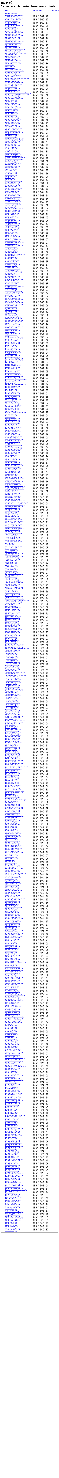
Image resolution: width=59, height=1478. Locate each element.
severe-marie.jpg (11, 338)
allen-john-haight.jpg (13, 1463)
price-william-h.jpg (12, 419)
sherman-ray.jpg (11, 301)
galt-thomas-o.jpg (11, 1023)
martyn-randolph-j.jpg (13, 614)
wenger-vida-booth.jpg (13, 88)
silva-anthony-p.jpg (12, 282)
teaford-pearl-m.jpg (12, 220)
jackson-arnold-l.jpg (12, 852)
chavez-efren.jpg (11, 1255)
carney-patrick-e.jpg (12, 1279)
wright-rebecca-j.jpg (12, 25)
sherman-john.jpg (11, 317)
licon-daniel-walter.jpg (14, 662)
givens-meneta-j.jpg (12, 1000)
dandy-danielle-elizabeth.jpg (15, 1153)
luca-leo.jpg (9, 651)
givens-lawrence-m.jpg (13, 1001)
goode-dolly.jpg (11, 991)
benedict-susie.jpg (12, 1403)
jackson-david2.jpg (12, 845)
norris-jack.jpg (11, 496)
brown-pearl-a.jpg (11, 1325)
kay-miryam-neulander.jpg (14, 774)
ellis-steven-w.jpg (12, 1084)
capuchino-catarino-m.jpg (14, 1294)
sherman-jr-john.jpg (12, 315)
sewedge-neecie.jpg (12, 336)
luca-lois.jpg (10, 649)
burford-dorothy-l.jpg (13, 1315)
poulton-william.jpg (12, 424)
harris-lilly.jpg (11, 933)
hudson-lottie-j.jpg (12, 866)
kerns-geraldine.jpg (12, 751)
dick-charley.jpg (11, 1112)
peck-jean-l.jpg (11, 466)
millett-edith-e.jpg (12, 553)
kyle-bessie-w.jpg (11, 725)
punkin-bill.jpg (11, 414)
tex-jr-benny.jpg (11, 201)
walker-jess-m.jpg (11, 135)
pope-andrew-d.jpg (11, 433)
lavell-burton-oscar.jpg (14, 697)
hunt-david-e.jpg (11, 861)
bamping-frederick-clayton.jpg (16, 1426)
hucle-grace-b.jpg (11, 871)
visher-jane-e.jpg (11, 153)
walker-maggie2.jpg (12, 128)
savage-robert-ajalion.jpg (14, 350)
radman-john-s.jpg (11, 399)
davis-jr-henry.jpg (12, 1125)
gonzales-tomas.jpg (12, 996)
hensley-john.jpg (11, 898)
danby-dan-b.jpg (11, 1156)
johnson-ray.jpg (11, 783)
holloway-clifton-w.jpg (13, 889)
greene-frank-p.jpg (12, 975)
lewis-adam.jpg (10, 679)
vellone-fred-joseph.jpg (14, 157)
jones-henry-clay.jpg (12, 778)
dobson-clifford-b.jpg (13, 1105)
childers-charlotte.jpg (13, 1225)
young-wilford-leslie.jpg (14, 19)
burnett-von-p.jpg (11, 1304)
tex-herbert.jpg (11, 204)
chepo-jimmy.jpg (11, 1243)
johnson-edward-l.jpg (12, 801)
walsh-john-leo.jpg (12, 107)
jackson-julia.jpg (11, 836)
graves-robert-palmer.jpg (14, 977)
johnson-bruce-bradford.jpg (15, 804)
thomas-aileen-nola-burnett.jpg (16, 187)
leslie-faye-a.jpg (11, 685)
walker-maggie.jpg (11, 130)
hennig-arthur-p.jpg (12, 905)
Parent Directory (11, 14)
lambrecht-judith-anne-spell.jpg (17, 718)
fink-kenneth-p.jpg (12, 1063)
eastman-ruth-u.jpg (12, 1095)
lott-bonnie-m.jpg (11, 658)
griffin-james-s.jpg (12, 964)
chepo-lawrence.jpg (12, 1239)
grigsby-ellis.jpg (11, 961)
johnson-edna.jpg (11, 803)
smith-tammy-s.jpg (11, 255)
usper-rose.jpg (10, 171)
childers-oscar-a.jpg (12, 1223)
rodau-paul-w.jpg (11, 364)
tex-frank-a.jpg (11, 208)
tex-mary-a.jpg (10, 195)
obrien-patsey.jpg (11, 491)
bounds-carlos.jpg (11, 1350)
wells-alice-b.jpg (11, 93)
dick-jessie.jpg (11, 1111)
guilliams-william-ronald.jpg (15, 957)
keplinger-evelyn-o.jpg (13, 753)
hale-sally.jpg (10, 950)
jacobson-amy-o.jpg (12, 824)
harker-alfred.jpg (11, 942)
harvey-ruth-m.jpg (11, 922)
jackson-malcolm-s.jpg (13, 832)
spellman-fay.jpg (11, 245)
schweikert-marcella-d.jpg (14, 341)
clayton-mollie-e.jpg (12, 1214)
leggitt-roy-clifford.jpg (14, 686)
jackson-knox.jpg (11, 834)
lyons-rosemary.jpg (12, 639)
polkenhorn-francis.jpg (13, 447)
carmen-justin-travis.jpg (14, 1288)
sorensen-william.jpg (12, 250)
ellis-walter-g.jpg (12, 1082)
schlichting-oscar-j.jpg (14, 348)
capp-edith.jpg (10, 1295)
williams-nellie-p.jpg (13, 58)
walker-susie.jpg (11, 118)
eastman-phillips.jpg (12, 1096)
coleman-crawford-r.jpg (13, 1197)
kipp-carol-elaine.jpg (13, 737)
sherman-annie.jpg (11, 327)
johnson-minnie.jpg (12, 787)
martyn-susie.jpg (11, 612)
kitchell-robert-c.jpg (13, 732)
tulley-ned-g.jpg (11, 178)
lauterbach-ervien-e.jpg (14, 702)
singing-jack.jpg (11, 276)
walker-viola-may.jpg (12, 114)
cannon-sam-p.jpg (11, 1297)
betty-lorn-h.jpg (11, 1364)
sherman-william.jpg (12, 287)
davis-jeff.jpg (10, 1128)
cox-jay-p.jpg (10, 1167)
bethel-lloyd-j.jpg (12, 1380)
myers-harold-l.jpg (12, 514)
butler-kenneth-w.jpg (12, 1299)
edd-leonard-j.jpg (11, 1091)
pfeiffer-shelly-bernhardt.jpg (16, 459)
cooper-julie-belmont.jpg (14, 1170)
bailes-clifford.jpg (12, 1431)
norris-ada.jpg (10, 498)
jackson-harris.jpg (12, 843)
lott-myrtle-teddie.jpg (13, 653)
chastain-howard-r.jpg (13, 1257)
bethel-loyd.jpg (11, 1378)
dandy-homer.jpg (11, 1147)
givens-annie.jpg (11, 1003)
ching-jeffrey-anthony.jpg (14, 1218)
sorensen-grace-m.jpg (12, 252)
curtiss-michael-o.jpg (13, 1158)
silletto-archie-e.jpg (13, 285)
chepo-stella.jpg (11, 1232)
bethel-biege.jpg (11, 1397)
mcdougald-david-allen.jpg (14, 584)
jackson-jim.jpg (11, 838)
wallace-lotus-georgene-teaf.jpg (17, 111)
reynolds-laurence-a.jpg (14, 382)
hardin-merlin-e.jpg (12, 943)
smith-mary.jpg (10, 260)
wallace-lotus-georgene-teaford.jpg (18, 109)
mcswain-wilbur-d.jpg (12, 565)
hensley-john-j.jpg (12, 899)
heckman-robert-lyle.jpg (14, 910)
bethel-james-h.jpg (12, 1385)
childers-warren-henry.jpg (14, 1221)
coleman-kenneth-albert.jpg (15, 1191)
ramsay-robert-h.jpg (12, 394)
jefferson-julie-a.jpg (13, 813)
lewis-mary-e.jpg (11, 672)
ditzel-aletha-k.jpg (12, 1109)
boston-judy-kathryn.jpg (14, 1352)
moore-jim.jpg (10, 546)
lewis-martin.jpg (11, 674)
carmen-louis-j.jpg (12, 1287)
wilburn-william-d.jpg (13, 72)
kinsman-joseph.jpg (12, 746)
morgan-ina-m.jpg (11, 542)
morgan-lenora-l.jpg (12, 540)
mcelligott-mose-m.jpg (13, 579)
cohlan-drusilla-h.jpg (13, 1206)
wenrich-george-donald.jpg (14, 83)
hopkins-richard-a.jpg (13, 880)
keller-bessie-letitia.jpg (14, 773)
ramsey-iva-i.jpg (11, 391)
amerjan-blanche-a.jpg (13, 1455)
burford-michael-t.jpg (13, 1311)
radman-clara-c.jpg (12, 401)
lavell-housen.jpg (11, 690)
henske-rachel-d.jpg (12, 903)
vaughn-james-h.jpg (12, 158)
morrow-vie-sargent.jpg (13, 535)
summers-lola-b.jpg (12, 227)
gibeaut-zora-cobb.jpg (13, 1014)
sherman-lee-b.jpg (11, 313)
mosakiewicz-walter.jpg (13, 531)
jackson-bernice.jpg (12, 850)
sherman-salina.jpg (12, 296)
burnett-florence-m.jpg (13, 1309)
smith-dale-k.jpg (11, 269)
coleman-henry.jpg (11, 1193)
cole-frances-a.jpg (12, 1200)
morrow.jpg (9, 533)
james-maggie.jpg (11, 818)
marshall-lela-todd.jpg (13, 630)
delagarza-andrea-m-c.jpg (14, 1118)
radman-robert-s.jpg (12, 398)
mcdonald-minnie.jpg (12, 590)
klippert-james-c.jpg (12, 730)
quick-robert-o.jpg (12, 405)
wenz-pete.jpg (10, 77)
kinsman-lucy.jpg (11, 744)
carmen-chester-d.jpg (12, 1292)
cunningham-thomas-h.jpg (14, 1160)
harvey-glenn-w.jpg (12, 924)
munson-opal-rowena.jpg (13, 521)
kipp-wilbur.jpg (11, 736)
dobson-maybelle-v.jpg (13, 1103)
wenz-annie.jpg (10, 79)
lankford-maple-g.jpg (12, 709)
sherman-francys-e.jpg (13, 320)
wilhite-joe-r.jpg (11, 69)
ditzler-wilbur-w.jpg (12, 1107)
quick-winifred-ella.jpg (14, 403)
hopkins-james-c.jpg (12, 883)
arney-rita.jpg (10, 1441)
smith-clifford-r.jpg (12, 271)
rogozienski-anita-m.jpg (14, 363)
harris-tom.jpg (10, 929)
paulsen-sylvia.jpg (12, 468)
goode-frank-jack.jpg (12, 987)
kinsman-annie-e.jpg (12, 748)
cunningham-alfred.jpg (13, 1163)
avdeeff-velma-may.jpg (13, 1438)
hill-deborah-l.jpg (12, 892)
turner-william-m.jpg (12, 172)
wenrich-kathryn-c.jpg (13, 81)
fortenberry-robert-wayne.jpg (15, 1045)
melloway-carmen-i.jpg (13, 560)
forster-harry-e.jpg (12, 1049)
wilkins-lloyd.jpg (11, 67)
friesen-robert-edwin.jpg (14, 1040)
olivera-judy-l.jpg (12, 489)
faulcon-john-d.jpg (12, 1065)
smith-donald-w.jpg (12, 267)
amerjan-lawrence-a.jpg (13, 1454)
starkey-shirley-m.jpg (13, 239)
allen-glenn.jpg (11, 1468)
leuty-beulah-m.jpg (12, 681)
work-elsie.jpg (10, 33)
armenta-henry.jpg (11, 1448)
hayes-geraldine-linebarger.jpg (16, 917)
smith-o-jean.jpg (11, 257)
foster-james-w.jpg (12, 1042)
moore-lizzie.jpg (11, 544)
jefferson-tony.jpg (12, 811)
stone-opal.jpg (10, 236)
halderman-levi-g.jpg (12, 954)
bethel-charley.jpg (12, 1394)
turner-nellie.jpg (11, 174)
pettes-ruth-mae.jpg (12, 461)
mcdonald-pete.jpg (11, 588)
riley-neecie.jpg (11, 371)
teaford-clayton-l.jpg (13, 222)
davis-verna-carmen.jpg (13, 1121)
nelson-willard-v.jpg (12, 503)
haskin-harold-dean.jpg (13, 920)
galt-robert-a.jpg (11, 1028)
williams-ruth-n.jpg (12, 55)
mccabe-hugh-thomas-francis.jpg (16, 600)
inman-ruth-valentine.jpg (14, 857)
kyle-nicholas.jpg (11, 723)
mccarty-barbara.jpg (12, 597)
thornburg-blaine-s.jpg (13, 185)
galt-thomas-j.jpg (11, 1024)
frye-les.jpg (9, 1038)
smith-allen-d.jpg (11, 275)
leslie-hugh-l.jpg (11, 683)
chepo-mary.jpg (10, 1234)
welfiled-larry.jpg (12, 95)
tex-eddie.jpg (10, 209)
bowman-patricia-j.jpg (13, 1338)
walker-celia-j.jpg (12, 144)
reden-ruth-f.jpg (11, 385)
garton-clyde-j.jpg (12, 1019)
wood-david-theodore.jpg (14, 37)
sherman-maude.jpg (11, 306)
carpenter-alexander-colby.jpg (16, 1278)
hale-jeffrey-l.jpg (12, 952)
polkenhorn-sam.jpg (12, 443)
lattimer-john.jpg (11, 706)
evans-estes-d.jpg (11, 1074)
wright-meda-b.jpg (11, 26)
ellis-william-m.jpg (12, 1079)
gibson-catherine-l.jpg (13, 1012)
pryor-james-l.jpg (11, 415)
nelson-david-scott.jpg (13, 510)
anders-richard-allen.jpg (14, 1452)
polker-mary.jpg (11, 440)
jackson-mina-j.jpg (12, 831)
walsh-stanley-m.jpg (12, 104)
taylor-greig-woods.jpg (13, 223)
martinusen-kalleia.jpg (13, 621)
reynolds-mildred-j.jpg (13, 380)
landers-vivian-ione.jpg (14, 713)
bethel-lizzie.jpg (11, 1382)
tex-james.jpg (10, 202)
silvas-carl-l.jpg (11, 278)
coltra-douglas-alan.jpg (14, 1177)
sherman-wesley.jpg (12, 290)
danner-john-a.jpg (11, 1139)
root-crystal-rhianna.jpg (14, 357)
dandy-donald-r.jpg (12, 1151)
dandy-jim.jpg (10, 1146)
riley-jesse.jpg (11, 375)
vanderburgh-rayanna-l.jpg (14, 164)
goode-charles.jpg (11, 993)
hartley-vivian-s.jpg (12, 926)
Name (6, 11)
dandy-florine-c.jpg (12, 1149)
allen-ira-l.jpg (11, 1464)
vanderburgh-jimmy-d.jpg (14, 165)
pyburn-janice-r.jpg (12, 408)
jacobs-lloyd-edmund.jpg (14, 825)
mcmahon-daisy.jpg (11, 567)
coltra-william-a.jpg (12, 1174)
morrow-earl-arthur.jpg (13, 537)
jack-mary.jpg (10, 854)
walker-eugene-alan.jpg (13, 141)
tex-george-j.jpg (11, 206)
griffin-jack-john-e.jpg (14, 966)
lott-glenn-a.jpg (11, 656)
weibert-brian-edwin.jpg (14, 97)
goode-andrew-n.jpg (12, 994)
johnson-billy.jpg (11, 806)
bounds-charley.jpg (12, 1348)
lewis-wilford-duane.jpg (14, 665)
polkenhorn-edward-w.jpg (14, 449)
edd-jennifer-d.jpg (12, 1093)
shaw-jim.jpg (9, 331)
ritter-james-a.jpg (12, 370)
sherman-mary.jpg (11, 308)
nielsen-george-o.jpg (12, 500)
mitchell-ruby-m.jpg (12, 549)
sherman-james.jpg (11, 319)
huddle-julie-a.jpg (12, 869)
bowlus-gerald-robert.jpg (14, 1339)
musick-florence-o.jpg (13, 516)
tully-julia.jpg (11, 176)
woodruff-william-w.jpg (13, 35)
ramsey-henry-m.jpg (12, 392)
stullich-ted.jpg (11, 229)
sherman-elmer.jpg (11, 322)
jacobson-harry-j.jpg (12, 822)
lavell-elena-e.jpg (12, 693)
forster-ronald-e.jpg (12, 1047)
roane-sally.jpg (11, 368)
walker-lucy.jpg (11, 132)
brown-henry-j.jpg (11, 1332)
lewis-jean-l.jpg (11, 676)
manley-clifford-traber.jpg (15, 632)
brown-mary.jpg (10, 1331)
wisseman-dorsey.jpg (12, 42)
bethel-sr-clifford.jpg (13, 1369)
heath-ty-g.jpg (10, 912)
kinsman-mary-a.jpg (12, 743)
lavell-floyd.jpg (11, 692)
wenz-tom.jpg (9, 76)
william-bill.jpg (11, 63)
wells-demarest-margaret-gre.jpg (17, 91)
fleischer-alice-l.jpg (13, 1058)
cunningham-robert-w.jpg (14, 1162)
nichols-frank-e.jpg (12, 502)
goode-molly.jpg (11, 984)
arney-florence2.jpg (12, 1443)
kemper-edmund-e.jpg (12, 757)
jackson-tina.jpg (11, 829)
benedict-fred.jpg (11, 1404)
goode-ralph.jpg (11, 980)
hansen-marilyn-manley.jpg (14, 947)
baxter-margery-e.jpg (12, 1411)
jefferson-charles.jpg (13, 817)
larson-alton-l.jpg (12, 707)
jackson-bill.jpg (11, 848)
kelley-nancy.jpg (11, 764)
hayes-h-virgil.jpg (12, 915)
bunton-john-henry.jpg (13, 1316)
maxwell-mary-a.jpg (12, 611)
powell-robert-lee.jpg (13, 421)
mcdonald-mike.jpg (11, 591)
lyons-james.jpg (11, 641)
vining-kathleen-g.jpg (13, 155)
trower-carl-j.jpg (11, 179)
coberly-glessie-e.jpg (13, 1211)
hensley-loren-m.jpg (12, 896)
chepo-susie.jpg (11, 1230)
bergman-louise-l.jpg (12, 1399)
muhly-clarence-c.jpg (12, 528)
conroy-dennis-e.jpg (12, 1172)
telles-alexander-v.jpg (13, 215)
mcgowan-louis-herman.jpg (14, 575)
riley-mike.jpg (10, 373)
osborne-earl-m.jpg (12, 487)
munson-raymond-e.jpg (12, 519)
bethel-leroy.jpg (11, 1383)
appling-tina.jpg (11, 1450)
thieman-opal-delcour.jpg (14, 188)
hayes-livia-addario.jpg (14, 913)
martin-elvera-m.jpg (12, 628)
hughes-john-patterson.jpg (14, 864)
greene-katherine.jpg (12, 973)
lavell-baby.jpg (11, 700)
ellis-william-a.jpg (12, 1081)
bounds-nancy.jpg (11, 1346)
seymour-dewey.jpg (11, 334)
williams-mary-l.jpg (12, 60)
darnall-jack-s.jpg (12, 1137)
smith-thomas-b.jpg (12, 253)
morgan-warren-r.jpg (12, 539)
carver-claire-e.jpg (12, 1272)
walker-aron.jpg (11, 148)
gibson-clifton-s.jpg (12, 1010)
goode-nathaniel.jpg (12, 982)
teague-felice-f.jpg (12, 216)
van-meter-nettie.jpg (12, 167)
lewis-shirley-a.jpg (12, 669)
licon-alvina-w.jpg (12, 663)
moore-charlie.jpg (11, 547)
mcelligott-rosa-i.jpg (13, 577)
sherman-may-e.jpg (11, 304)
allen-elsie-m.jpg (11, 1470)
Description (55, 11)
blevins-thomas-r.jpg (12, 1357)
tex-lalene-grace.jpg (12, 197)
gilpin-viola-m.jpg (12, 1005)
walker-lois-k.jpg (11, 134)
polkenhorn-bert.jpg (12, 451)
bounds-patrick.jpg (12, 1345)
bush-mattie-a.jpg (11, 1301)
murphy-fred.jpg (11, 517)
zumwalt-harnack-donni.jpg (14, 16)
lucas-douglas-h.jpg (12, 646)
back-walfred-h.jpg (12, 1433)
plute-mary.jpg (10, 458)
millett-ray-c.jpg (11, 551)
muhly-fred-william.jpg (13, 526)
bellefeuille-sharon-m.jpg (14, 1406)
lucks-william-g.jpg (12, 642)
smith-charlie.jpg (11, 273)
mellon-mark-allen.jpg (13, 561)
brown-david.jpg (11, 1334)
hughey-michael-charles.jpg (15, 862)
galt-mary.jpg (10, 1030)
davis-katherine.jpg (12, 1123)
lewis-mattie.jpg (11, 671)
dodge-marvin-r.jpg (12, 1102)
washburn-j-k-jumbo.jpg (13, 99)
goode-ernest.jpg (11, 989)
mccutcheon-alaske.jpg (13, 593)
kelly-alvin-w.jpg (11, 762)
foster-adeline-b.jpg (12, 1044)
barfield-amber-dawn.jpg (14, 1420)
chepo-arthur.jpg (11, 1248)
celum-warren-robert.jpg (14, 1260)
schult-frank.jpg (11, 345)
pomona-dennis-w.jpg (12, 438)
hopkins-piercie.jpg (12, 882)
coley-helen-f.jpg (11, 1184)
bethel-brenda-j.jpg (12, 1396)
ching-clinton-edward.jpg (14, 1220)
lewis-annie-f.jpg (11, 678)
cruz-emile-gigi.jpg (12, 1165)
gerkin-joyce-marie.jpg (13, 1015)
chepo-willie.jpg (11, 1228)
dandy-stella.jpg (11, 1140)
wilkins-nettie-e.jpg (12, 65)
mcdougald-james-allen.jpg (14, 583)
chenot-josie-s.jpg (12, 1250)
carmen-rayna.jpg (11, 1281)
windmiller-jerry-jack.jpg (14, 47)
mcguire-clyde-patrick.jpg (14, 572)
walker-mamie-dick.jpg (13, 127)
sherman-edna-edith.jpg (13, 324)
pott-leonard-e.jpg (12, 431)
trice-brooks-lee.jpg (12, 181)
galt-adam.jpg (10, 1035)
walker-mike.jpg (11, 125)
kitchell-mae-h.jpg (12, 734)
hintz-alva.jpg (10, 891)
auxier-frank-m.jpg (12, 1440)
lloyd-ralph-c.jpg (11, 660)
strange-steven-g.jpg (12, 232)
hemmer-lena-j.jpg (11, 906)
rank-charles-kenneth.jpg (14, 389)
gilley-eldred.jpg (11, 1008)
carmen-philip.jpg (11, 1283)
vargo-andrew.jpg (11, 162)
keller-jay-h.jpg (11, 769)
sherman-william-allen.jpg (14, 289)
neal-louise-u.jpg (11, 512)
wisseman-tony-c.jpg (12, 39)
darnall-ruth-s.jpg (12, 1135)
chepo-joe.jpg (10, 1241)
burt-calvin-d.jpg (11, 1302)
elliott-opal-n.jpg (12, 1088)
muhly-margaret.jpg (12, 523)
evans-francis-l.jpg (12, 1072)
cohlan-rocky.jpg (11, 1204)
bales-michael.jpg (11, 1427)
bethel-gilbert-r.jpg (12, 1390)
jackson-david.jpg (11, 847)
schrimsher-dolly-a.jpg (13, 347)
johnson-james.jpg (11, 797)
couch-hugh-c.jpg (11, 1169)
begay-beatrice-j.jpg (12, 1410)
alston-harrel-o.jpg (12, 1457)
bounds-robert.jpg (11, 1343)
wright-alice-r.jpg (12, 32)
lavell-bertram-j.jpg (12, 699)
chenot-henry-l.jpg (12, 1251)
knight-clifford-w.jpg (13, 727)
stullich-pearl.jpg (12, 231)
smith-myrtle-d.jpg (12, 259)
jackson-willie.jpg (12, 827)
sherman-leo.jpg (11, 311)
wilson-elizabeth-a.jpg (13, 49)
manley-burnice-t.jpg (12, 634)
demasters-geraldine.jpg (14, 1114)
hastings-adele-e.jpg (12, 919)
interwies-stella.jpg (12, 855)
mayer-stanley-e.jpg (12, 609)
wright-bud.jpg (10, 30)
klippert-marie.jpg (12, 729)
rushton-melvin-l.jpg (12, 352)
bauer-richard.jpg (11, 1415)
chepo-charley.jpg (11, 1246)
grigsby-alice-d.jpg (12, 963)
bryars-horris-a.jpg (12, 1322)
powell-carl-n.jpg (11, 422)
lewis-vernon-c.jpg (12, 667)
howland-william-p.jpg (13, 873)
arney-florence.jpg (12, 1445)
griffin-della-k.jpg (12, 970)
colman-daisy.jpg (11, 1179)
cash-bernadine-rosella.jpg (15, 1267)
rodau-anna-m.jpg (11, 366)
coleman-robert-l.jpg (12, 1188)
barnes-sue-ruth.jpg (12, 1419)
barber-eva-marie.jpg (12, 1422)
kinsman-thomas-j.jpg (12, 741)
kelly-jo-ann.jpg (11, 759)
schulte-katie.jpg (11, 343)
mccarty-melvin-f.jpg (12, 595)
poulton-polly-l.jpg (12, 426)
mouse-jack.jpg (10, 530)
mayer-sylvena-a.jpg (12, 607)
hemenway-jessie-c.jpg (13, 908)
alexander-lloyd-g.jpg (13, 1471)
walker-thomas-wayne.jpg (14, 116)
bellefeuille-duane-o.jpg (14, 1408)
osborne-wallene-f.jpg (13, 486)
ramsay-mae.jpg (10, 396)
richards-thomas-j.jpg (13, 377)
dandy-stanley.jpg (11, 1142)
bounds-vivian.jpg (11, 1341)
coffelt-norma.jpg (11, 1207)
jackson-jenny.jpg (11, 839)
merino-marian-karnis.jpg (14, 556)
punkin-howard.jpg (11, 412)
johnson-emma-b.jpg (12, 799)
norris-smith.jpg (11, 495)
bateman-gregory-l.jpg (13, 1417)
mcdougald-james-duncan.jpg (15, 581)
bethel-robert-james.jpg (14, 1373)
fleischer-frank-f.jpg (13, 1056)
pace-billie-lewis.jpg (13, 477)
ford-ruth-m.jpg (11, 1052)
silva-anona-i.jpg (11, 283)
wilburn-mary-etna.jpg (13, 74)
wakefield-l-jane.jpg (12, 150)
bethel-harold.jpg (11, 1387)
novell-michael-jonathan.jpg (15, 493)
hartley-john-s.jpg (12, 927)
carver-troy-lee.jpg (12, 1269)
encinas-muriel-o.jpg (12, 1077)
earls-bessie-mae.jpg (12, 1098)
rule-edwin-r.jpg (11, 354)
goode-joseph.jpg (11, 986)
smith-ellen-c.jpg (11, 264)
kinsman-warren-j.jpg (12, 739)
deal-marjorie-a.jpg (12, 1119)
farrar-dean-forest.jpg (13, 1067)
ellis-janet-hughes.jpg (13, 1086)
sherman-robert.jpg (12, 299)
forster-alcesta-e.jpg (13, 1051)
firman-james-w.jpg (12, 1059)
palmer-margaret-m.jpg (13, 472)
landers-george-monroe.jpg (14, 716)
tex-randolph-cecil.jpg (13, 194)
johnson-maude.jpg (11, 790)
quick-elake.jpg (11, 407)
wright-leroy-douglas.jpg (14, 28)
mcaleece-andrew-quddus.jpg (15, 604)
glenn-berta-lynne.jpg (13, 998)
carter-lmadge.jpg (11, 1274)
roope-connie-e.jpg (12, 359)
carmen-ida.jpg (10, 1290)
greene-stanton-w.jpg (12, 971)
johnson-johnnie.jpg (12, 794)
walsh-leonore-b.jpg (12, 106)
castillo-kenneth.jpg (12, 1264)
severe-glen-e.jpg (11, 340)
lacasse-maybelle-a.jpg (13, 720)
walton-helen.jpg (11, 102)
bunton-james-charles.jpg (14, 1318)
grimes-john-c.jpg (11, 959)
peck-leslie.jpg (11, 465)
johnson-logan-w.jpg (12, 792)
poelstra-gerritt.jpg (12, 454)
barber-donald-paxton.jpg (14, 1424)
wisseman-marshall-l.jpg (14, 40)
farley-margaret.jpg (12, 1068)
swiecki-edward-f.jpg (12, 225)
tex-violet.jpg (10, 192)
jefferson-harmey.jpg (12, 815)
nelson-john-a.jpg (11, 509)
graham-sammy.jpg (11, 979)
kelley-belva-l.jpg (12, 766)
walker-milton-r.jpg (12, 123)
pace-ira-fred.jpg (11, 475)
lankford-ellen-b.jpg (12, 711)
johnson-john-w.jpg (12, 795)
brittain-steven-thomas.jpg (15, 1336)
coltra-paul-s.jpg (11, 1176)
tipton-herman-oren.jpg (13, 183)
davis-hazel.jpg (11, 1132)
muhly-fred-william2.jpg (14, 524)
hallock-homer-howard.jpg (14, 949)
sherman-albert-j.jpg (12, 329)
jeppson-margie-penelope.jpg (15, 808)
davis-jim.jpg (10, 1126)
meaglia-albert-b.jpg (12, 563)
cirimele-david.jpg (12, 1216)
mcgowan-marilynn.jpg (12, 574)
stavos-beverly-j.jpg (12, 238)
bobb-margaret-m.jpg (12, 1355)
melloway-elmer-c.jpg (12, 558)
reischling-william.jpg (13, 384)
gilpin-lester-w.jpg (12, 1007)
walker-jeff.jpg (11, 137)
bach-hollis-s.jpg (11, 1436)
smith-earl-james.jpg (12, 266)
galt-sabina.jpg (11, 1026)
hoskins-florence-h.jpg (13, 876)
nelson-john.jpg (11, 507)
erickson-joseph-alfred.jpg (15, 1075)
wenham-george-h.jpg (12, 84)
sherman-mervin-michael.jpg (15, 303)
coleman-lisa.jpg (11, 1190)
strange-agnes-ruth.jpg (13, 234)
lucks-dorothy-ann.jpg (13, 644)
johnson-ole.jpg (11, 785)
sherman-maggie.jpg (12, 310)
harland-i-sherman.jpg (13, 940)
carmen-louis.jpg (11, 1285)
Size (47, 11)
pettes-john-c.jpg (11, 463)
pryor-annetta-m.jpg (12, 417)
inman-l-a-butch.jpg (12, 859)
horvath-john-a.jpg (12, 878)
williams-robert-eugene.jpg (15, 56)
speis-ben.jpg (10, 246)
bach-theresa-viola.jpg (13, 1434)
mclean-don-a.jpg (11, 568)
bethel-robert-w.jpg (12, 1371)
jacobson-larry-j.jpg (12, 820)
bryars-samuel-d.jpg (12, 1320)
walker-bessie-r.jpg (12, 146)
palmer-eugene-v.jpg (12, 473)
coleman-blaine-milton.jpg (14, 1199)
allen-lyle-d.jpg (11, 1461)
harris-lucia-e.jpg (12, 931)
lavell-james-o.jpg (12, 688)
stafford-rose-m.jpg (12, 241)
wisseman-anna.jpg (11, 46)
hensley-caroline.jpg (12, 901)
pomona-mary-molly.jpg (13, 436)
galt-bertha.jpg (11, 1033)
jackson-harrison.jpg (12, 841)
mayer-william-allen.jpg (14, 605)
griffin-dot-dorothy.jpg (14, 968)
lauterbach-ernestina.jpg (14, 704)
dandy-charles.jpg (11, 1155)
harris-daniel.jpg (11, 935)
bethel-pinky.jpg (11, 1376)
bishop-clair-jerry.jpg (13, 1360)
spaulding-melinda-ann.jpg (14, 248)
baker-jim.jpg (10, 1429)
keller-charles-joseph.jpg (14, 771)
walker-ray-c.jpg (11, 120)
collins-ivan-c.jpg (12, 1181)
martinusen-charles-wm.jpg (14, 623)
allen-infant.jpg (11, 1466)
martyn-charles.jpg (12, 618)
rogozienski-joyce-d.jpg (14, 361)
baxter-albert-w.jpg (12, 1413)
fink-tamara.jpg (11, 1061)
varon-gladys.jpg (11, 160)
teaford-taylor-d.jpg (12, 218)
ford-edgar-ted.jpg (12, 1054)
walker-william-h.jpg (12, 113)
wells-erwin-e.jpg (11, 90)
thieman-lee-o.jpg (11, 190)
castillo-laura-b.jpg (12, 1262)
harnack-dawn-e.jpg (12, 938)
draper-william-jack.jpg (14, 1100)
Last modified (37, 11)
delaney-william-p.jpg (13, 1116)
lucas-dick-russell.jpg (13, 648)
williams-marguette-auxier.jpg (16, 62)
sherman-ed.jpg (10, 326)
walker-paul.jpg (11, 121)
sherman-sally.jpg (11, 294)
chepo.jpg (8, 1227)
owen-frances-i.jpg (12, 480)
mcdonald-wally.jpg (12, 586)
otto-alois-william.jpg (13, 484)
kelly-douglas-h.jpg (12, 760)
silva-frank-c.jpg (11, 280)
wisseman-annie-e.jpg (12, 44)
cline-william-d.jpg (12, 1213)
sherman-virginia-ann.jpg (14, 292)
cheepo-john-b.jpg (11, 1253)
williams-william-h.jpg (13, 51)
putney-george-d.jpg (12, 410)
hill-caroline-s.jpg (12, 894)
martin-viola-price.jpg (13, 627)
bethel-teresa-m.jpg (12, 1367)
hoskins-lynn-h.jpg (12, 875)
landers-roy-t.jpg (11, 715)
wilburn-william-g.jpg (13, 70)
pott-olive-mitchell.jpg (14, 428)
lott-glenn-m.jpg (11, 655)
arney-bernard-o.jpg (12, 1447)
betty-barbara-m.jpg (12, 1366)
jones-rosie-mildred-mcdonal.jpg (17, 776)
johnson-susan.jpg (11, 780)
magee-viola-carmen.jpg (13, 637)
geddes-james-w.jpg (12, 1017)
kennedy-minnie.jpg (12, 755)
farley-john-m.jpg (11, 1070)
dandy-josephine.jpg (12, 1144)
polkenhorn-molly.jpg (12, 445)
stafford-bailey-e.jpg (13, 243)
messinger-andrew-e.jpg (13, 554)
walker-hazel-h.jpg (12, 139)
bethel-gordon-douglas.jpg (14, 1389)
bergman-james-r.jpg (12, 1401)
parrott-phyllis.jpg (12, 470)
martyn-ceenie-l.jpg (12, 619)
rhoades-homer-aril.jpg (13, 378)
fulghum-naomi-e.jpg (12, 1037)
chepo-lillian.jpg (11, 1237)
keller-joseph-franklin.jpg (15, 767)
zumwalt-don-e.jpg (11, 18)
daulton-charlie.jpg (12, 1133)
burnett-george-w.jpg (12, 1308)
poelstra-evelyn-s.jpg (13, 456)
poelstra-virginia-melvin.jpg (15, 452)
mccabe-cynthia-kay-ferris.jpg (16, 602)
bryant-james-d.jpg (12, 1323)
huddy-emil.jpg (10, 868)
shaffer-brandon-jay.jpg (14, 333)
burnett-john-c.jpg (12, 1306)
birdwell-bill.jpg (11, 1362)
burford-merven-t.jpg (12, 1313)
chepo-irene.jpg (11, 1244)
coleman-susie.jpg (11, 1186)
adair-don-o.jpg (11, 1475)
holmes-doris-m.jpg (12, 887)
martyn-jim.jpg (10, 616)
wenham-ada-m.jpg (11, 86)
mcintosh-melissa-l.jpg (13, 570)
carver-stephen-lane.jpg (14, 1271)
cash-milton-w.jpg (11, 1265)
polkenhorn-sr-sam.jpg (13, 442)
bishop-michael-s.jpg (12, 1359)
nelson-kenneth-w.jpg (12, 505)
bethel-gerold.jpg (11, 1392)
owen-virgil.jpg (11, 479)
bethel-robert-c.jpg (12, 1375)
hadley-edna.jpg (11, 956)
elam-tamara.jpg (11, 1089)
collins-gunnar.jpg (12, 1183)
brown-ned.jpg (10, 1327)
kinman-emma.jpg (11, 750)
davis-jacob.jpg (11, 1130)
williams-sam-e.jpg (12, 53)
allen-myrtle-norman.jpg (14, 1459)
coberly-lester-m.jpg (12, 1209)
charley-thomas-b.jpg (12, 1258)
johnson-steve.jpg (11, 781)
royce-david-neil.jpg (12, 355)
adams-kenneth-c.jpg (12, 1473)
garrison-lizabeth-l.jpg (14, 1021)
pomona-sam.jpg (10, 435)
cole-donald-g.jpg (11, 1202)
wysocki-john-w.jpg (12, 23)
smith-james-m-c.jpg (12, 262)
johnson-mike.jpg (11, 788)
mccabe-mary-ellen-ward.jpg (15, 598)
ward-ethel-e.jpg (11, 100)
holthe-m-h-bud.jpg (12, 885)
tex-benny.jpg (10, 211)
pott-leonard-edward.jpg (14, 429)
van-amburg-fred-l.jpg (13, 169)
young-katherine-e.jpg (13, 21)
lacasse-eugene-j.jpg (12, 722)
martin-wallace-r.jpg (12, 625)
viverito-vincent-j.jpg (13, 151)
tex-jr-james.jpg (11, 199)
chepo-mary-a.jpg (11, 1235)
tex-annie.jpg (10, 213)
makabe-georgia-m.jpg (12, 635)
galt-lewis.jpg (10, 1031)
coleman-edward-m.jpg (12, 1195)
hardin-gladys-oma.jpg (13, 945)
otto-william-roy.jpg (12, 482)
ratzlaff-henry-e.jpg (12, 387)
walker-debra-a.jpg (12, 143)
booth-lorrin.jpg (11, 1353)
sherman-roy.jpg (11, 297)
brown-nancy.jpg (11, 1329)
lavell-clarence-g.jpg (13, 695)
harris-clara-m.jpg (12, 936)
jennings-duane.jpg (12, 810)
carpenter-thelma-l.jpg (13, 1276)
